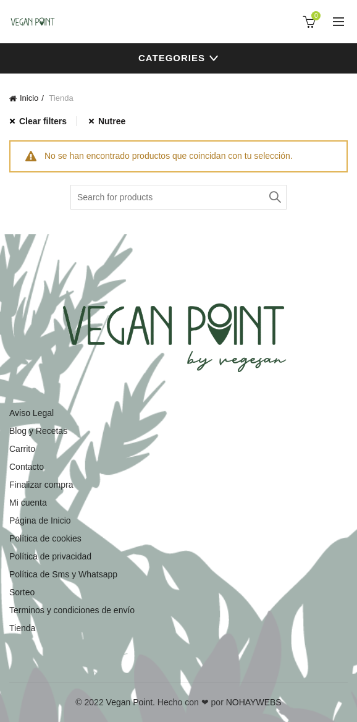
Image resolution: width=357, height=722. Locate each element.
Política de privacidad (50, 556)
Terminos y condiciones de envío (72, 610)
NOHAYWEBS (254, 702)
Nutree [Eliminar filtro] (111, 121)
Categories (171, 58)
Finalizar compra (41, 485)
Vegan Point (129, 702)
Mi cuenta (28, 503)
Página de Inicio (40, 520)
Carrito (22, 449)
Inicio (29, 98)
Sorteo (22, 592)
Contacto (26, 467)
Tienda (22, 628)
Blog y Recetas (38, 431)
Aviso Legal (31, 413)
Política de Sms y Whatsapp (63, 574)
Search (274, 197)
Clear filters (43, 121)
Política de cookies (45, 538)
